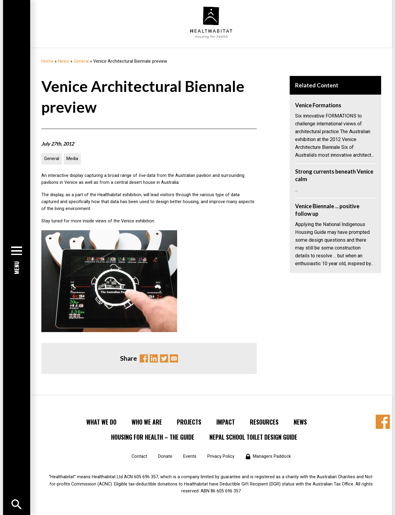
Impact (225, 421)
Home (47, 61)
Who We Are (147, 421)
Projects (189, 421)
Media (72, 158)
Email (174, 358)
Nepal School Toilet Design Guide (253, 436)
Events (189, 456)
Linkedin (154, 358)
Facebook (144, 358)
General (81, 61)
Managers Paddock (272, 456)
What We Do (101, 421)
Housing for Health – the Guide (152, 436)
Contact (139, 456)
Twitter (164, 358)
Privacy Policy (220, 456)
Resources (264, 421)
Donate (165, 456)
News (63, 61)
